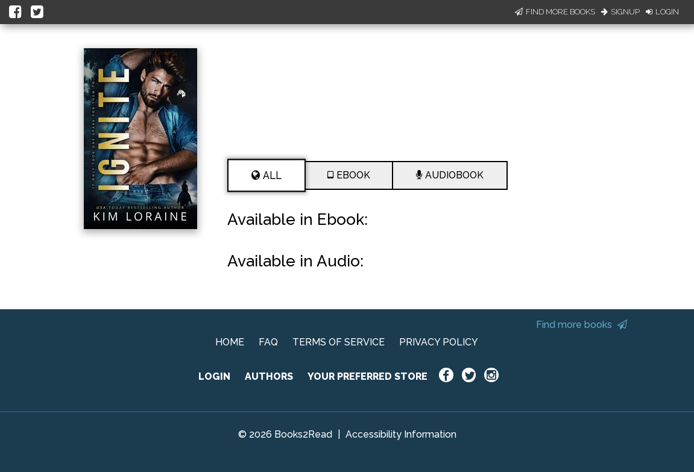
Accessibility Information (400, 434)
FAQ (268, 342)
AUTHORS (269, 376)
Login (662, 11)
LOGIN (214, 376)
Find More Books (555, 11)
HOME (229, 342)
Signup (620, 11)
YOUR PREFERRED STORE (367, 376)
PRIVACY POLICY (438, 342)
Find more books (581, 324)
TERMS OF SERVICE (338, 342)
